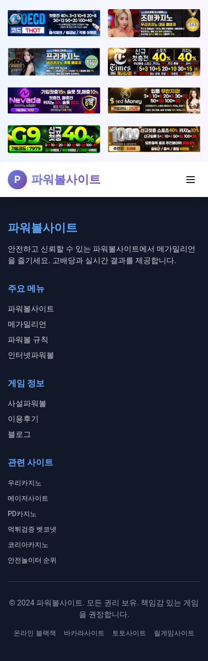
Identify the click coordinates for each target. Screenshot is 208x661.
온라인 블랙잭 (35, 633)
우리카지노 (25, 483)
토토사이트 (129, 633)
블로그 (19, 434)
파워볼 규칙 (28, 339)
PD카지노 (22, 514)
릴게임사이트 (174, 633)
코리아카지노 (28, 544)
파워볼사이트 (31, 308)
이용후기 (23, 418)
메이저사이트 (28, 498)
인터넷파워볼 (31, 355)
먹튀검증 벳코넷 (32, 529)
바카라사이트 (84, 633)
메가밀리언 (27, 324)
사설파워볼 (27, 403)
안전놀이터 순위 (32, 560)
